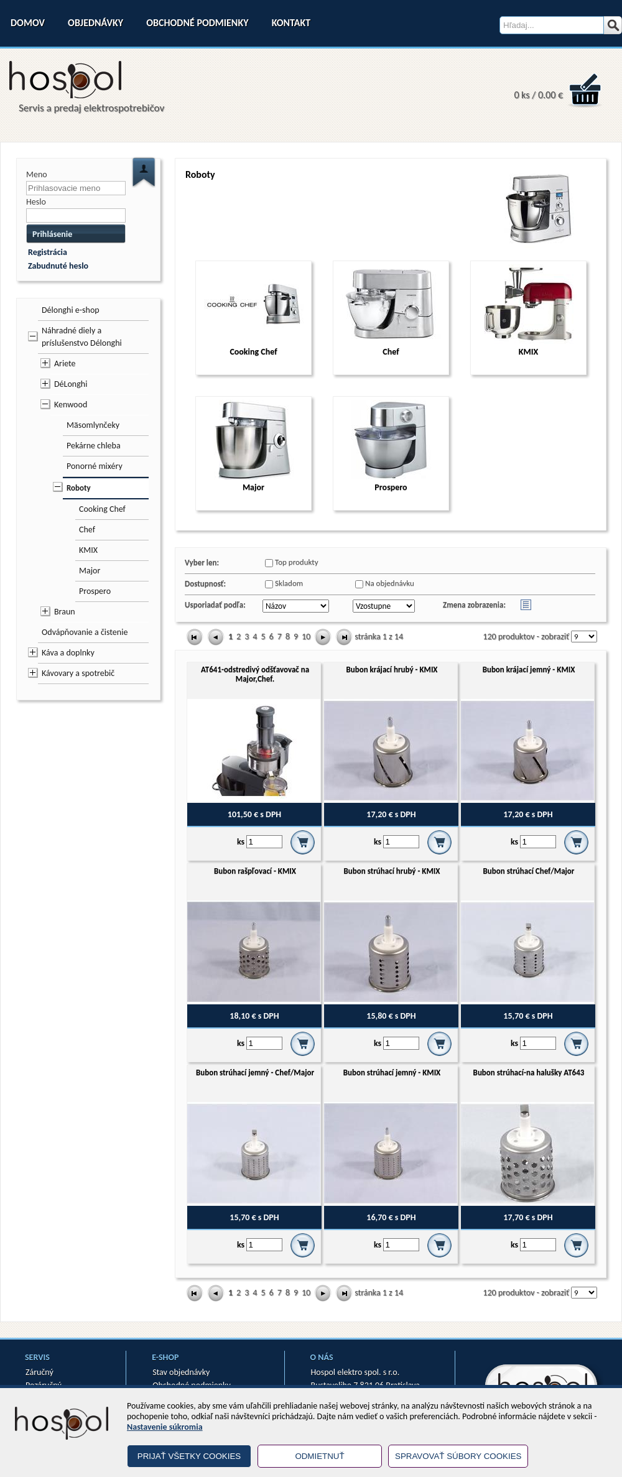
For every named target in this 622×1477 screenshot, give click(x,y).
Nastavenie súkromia (165, 1427)
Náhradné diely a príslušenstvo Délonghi (82, 336)
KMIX (88, 550)
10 (306, 636)
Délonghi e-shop (71, 310)
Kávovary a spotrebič (78, 673)
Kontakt (291, 23)
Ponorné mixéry (95, 466)
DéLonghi (70, 384)
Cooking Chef (102, 509)
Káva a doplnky (68, 652)
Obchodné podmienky (197, 23)
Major (89, 570)
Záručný (39, 1372)
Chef (87, 529)
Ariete (65, 363)
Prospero (95, 591)
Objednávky (95, 23)
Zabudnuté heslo (58, 266)
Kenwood (70, 404)
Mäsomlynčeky (93, 425)
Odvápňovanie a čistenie (85, 632)
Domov (28, 23)
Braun (64, 611)
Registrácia (47, 252)
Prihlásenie (52, 234)
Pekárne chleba (94, 445)
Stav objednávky (181, 1372)
